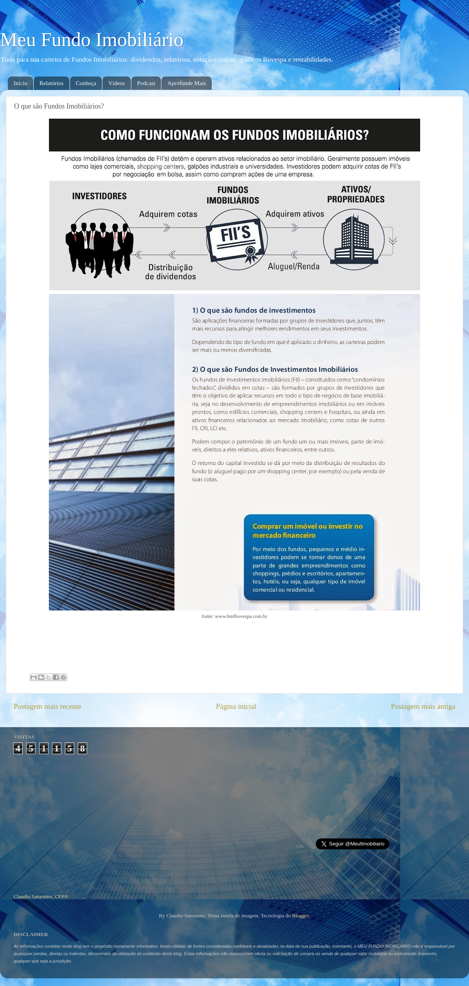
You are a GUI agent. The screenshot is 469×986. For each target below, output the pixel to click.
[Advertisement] (234, 820)
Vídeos (116, 83)
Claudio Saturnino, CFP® (41, 896)
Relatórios (51, 83)
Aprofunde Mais (186, 83)
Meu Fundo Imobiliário (91, 39)
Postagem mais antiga (423, 706)
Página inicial (236, 706)
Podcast (146, 83)
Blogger (300, 915)
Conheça (86, 83)
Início (20, 83)
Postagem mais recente (47, 706)
